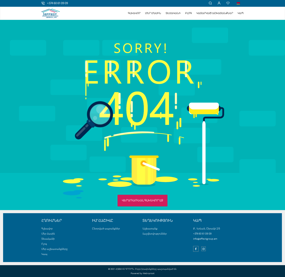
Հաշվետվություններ (154, 234)
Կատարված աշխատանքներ (214, 13)
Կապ (241, 13)
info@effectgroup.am (205, 239)
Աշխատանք (149, 228)
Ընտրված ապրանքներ (106, 228)
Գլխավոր (134, 13)
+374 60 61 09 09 (57, 3)
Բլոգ (188, 13)
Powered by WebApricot (142, 273)
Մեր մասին (153, 13)
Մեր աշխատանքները (54, 249)
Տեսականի (173, 13)
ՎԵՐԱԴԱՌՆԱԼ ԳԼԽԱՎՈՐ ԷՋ (142, 200)
